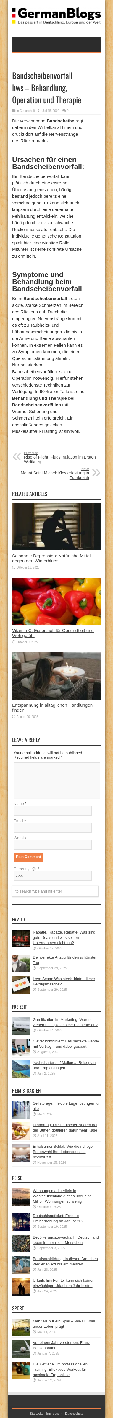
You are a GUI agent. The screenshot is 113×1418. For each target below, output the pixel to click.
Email (18, 820)
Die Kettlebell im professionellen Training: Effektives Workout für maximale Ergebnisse (60, 1369)
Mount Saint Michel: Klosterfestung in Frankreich (53, 473)
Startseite (37, 1413)
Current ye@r (26, 869)
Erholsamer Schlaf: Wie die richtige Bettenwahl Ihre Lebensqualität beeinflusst (63, 1151)
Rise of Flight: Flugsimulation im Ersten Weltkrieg (60, 457)
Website (21, 838)
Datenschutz (74, 1413)
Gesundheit (27, 110)
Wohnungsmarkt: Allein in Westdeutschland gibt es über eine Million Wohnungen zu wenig (62, 1196)
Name (19, 803)
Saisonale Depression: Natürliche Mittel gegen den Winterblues (51, 558)
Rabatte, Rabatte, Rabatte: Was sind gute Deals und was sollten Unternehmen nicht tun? (64, 937)
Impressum (54, 1413)
